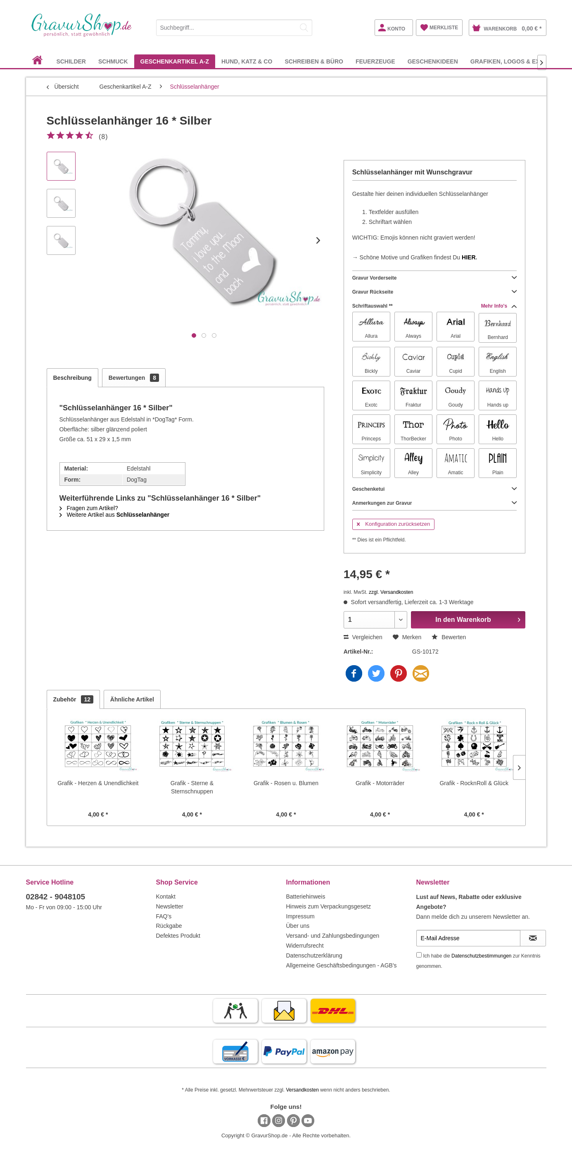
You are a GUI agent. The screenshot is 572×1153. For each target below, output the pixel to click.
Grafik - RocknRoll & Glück (473, 783)
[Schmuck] (113, 61)
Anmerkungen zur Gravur (434, 503)
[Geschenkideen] (432, 61)
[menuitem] (234, 26)
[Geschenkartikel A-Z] (174, 61)
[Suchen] (304, 27)
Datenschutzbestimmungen (481, 956)
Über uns (298, 925)
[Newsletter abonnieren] (533, 938)
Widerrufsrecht (305, 945)
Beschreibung (72, 377)
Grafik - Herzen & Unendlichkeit (97, 783)
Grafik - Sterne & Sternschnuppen (192, 787)
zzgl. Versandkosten (391, 592)
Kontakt (166, 896)
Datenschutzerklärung (314, 955)
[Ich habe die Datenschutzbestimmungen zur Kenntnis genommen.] (419, 955)
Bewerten (449, 637)
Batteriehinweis (305, 896)
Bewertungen (134, 378)
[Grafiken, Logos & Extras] (513, 61)
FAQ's (164, 916)
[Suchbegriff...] (234, 27)
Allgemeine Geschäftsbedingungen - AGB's (341, 965)
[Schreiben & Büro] (313, 61)
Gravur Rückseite (434, 292)
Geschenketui (434, 489)
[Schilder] (71, 61)
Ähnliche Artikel (132, 699)
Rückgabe (169, 925)
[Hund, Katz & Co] (246, 61)
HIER (468, 257)
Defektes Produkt (178, 935)
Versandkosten (302, 1090)
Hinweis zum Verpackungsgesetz (328, 906)
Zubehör (73, 699)
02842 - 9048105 (55, 896)
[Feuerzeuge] (375, 61)
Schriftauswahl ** (434, 306)
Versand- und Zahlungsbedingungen (333, 935)
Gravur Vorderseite (434, 278)
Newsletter (169, 906)
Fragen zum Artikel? (88, 508)
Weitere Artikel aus (114, 514)
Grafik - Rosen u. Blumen (286, 783)
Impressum (300, 916)
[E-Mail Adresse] (468, 938)
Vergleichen (363, 637)
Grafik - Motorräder (380, 783)
